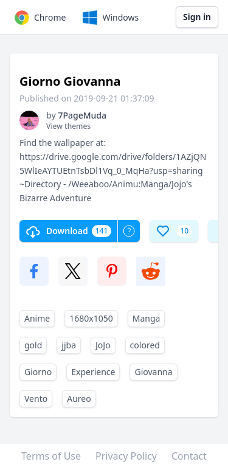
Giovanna (153, 372)
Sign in (197, 16)
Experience (93, 372)
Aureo (79, 398)
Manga (147, 318)
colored (145, 345)
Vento (35, 398)
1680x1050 (90, 318)
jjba (68, 345)
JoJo (103, 345)
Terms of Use (51, 456)
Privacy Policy (126, 456)
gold (33, 345)
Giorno (38, 372)
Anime (37, 318)
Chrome (39, 17)
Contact (189, 456)
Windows (109, 17)
